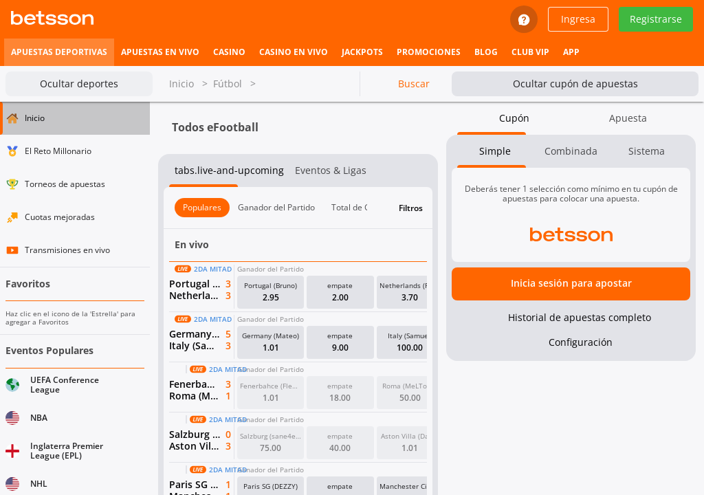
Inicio (188, 84)
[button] (270, 292)
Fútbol (234, 84)
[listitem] (59, 52)
